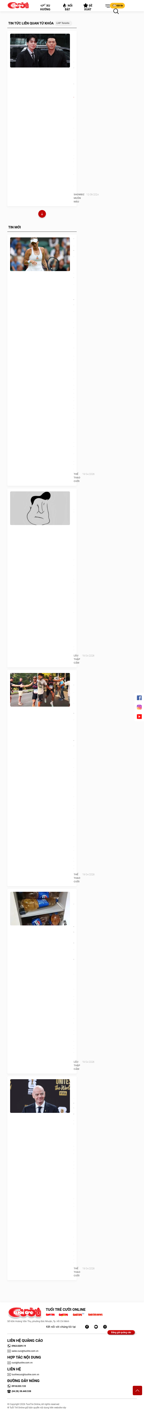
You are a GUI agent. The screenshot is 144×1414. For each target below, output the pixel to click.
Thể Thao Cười (77, 478)
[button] (107, 6)
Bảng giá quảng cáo (121, 1332)
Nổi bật (67, 7)
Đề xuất (87, 7)
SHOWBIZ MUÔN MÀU (79, 198)
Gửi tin (117, 5)
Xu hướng (45, 7)
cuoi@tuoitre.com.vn (20, 1362)
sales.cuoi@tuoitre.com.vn (22, 1351)
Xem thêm (42, 214)
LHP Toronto (62, 23)
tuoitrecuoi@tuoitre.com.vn (23, 1374)
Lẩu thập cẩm (77, 659)
